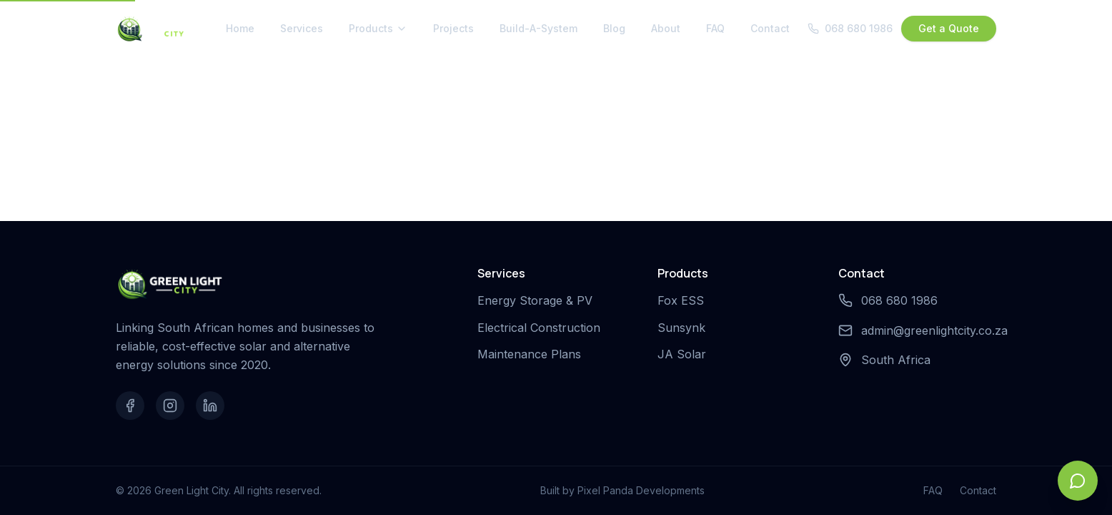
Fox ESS (683, 300)
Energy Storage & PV (537, 300)
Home (240, 28)
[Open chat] (1078, 481)
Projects (453, 28)
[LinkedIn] (210, 405)
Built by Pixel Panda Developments (622, 490)
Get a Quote (948, 28)
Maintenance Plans (532, 354)
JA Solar (684, 354)
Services (301, 28)
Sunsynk (684, 327)
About (665, 28)
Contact (770, 28)
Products (378, 28)
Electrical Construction (541, 327)
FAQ (715, 28)
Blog (614, 28)
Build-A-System (538, 28)
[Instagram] (170, 405)
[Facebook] (130, 405)
